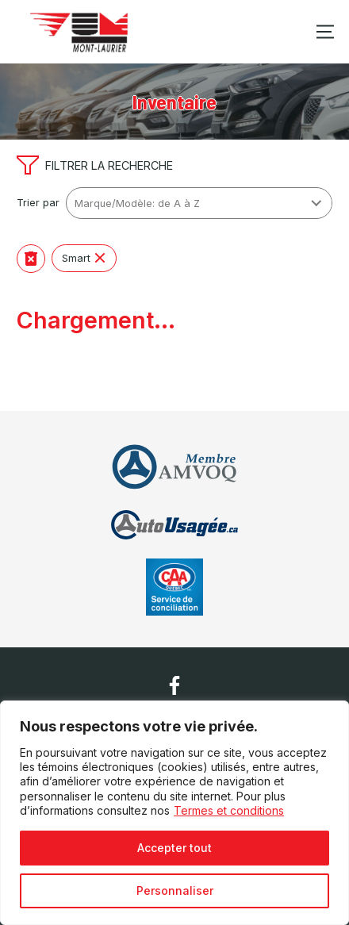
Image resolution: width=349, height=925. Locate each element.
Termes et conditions (229, 810)
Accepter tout (174, 847)
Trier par (38, 203)
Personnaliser (174, 890)
